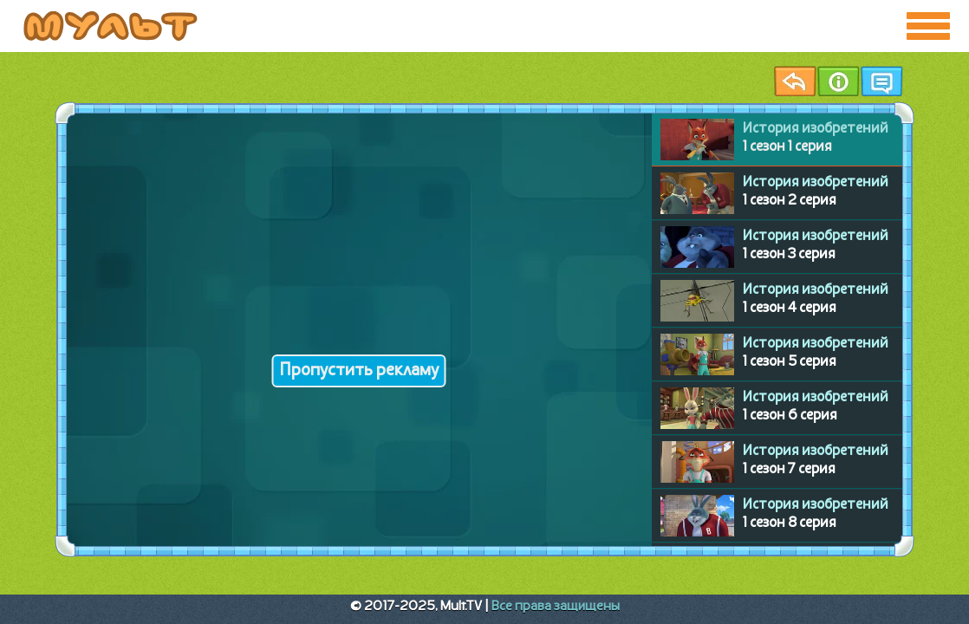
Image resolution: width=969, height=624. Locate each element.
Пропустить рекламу (359, 371)
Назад (794, 81)
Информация (838, 81)
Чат (881, 81)
